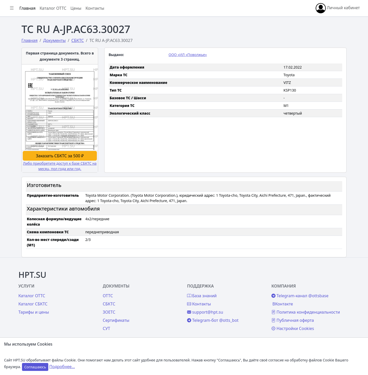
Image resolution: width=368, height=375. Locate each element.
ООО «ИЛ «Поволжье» (222, 54)
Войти (16, 37)
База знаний (22, 145)
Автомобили (22, 80)
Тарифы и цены (90, 300)
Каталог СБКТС (89, 291)
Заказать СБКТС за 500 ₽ (106, 143)
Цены (15, 132)
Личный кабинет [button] (338, 8)
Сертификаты (23, 92)
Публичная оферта (313, 314)
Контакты (19, 157)
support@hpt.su (238, 300)
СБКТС (153, 291)
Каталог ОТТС (118, 8)
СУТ (14, 105)
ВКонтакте (303, 291)
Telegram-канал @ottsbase (320, 283)
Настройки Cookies (313, 322)
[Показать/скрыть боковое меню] (77, 8)
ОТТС (152, 283)
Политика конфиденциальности (314, 303)
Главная (18, 25)
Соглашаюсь (35, 367)
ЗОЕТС (153, 300)
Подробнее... (62, 366)
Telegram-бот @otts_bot (245, 308)
